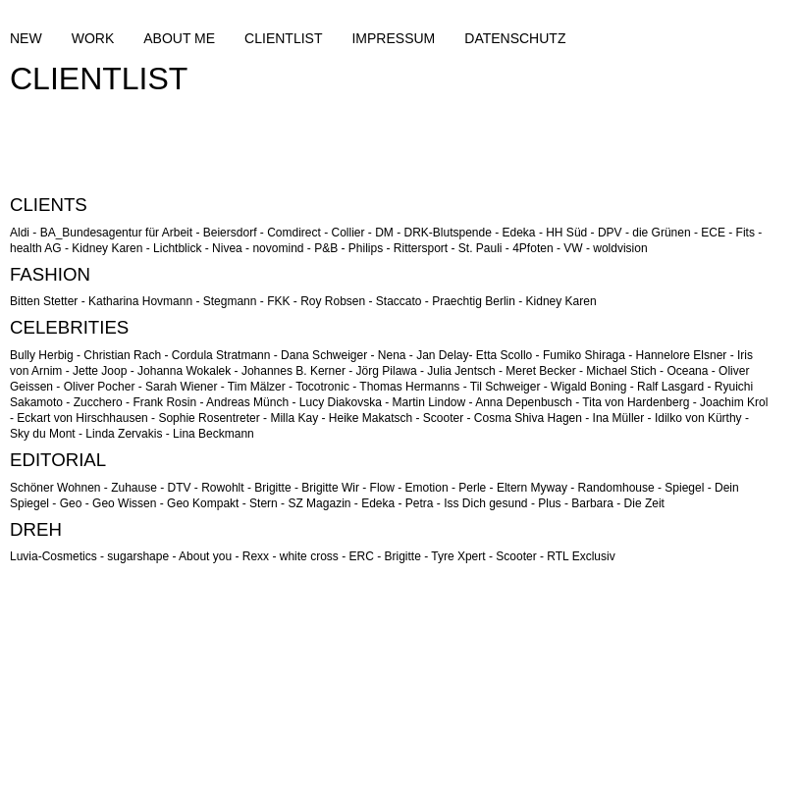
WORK (93, 38)
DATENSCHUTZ (514, 38)
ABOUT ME (179, 38)
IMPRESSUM (393, 38)
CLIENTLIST (283, 38)
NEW (26, 38)
